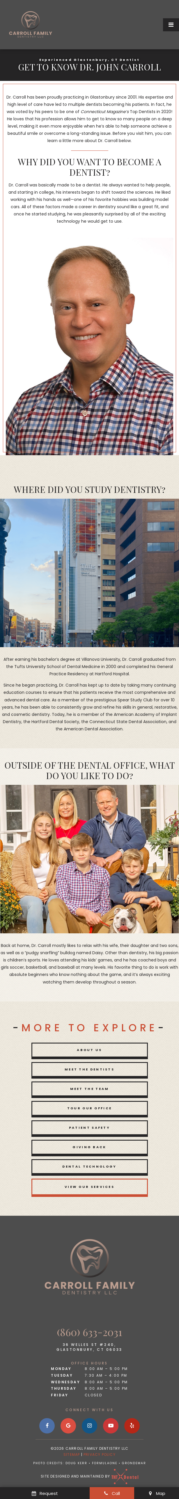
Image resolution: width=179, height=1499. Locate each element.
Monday (61, 1368)
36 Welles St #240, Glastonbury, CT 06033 (89, 1347)
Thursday (63, 1388)
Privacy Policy (100, 1454)
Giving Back (89, 1147)
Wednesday (65, 1382)
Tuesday (62, 1375)
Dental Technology (89, 1166)
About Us (89, 1050)
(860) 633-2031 (89, 1332)
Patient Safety (89, 1127)
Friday (59, 1395)
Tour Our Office (89, 1108)
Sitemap (71, 1454)
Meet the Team (89, 1088)
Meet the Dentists (89, 1069)
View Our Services (89, 1186)
